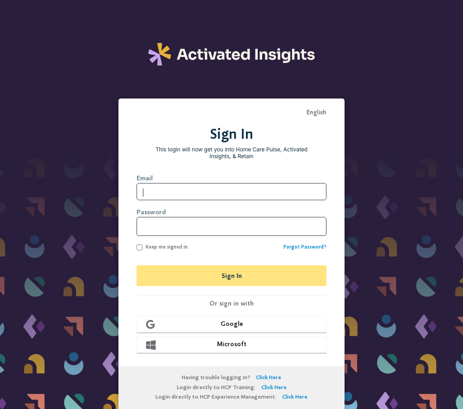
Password (151, 212)
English (316, 112)
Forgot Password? (304, 247)
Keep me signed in (162, 247)
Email (145, 178)
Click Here (268, 377)
